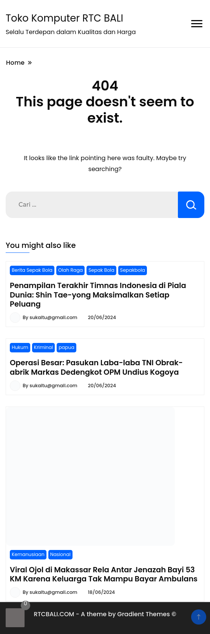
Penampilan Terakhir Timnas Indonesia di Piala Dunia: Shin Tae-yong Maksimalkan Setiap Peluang (98, 294)
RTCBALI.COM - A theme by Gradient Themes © (105, 614)
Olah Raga (70, 270)
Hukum (20, 347)
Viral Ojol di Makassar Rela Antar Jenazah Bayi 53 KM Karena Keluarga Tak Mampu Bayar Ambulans (104, 574)
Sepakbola (132, 270)
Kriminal (43, 347)
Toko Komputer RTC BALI (64, 18)
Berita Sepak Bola (32, 270)
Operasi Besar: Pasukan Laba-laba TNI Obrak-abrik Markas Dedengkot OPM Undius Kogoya (96, 367)
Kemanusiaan (28, 554)
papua (66, 347)
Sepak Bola (101, 270)
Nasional (60, 554)
